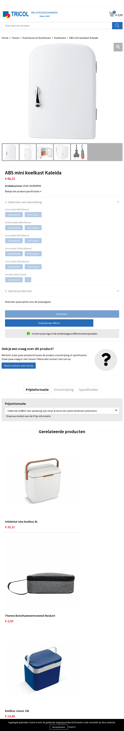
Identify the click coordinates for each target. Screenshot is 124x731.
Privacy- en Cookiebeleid (77, 698)
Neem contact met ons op (18, 365)
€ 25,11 (10, 506)
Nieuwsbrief (70, 642)
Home (5, 37)
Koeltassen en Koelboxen (37, 37)
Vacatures (69, 652)
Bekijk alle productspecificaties (23, 191)
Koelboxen (60, 37)
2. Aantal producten (18, 291)
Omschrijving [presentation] (64, 389)
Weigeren (72, 727)
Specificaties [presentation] (88, 389)
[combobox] (57, 25)
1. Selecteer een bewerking (23, 202)
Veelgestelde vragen (75, 647)
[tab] (37, 390)
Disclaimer (69, 703)
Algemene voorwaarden (77, 693)
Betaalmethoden (11, 698)
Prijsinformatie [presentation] (37, 389)
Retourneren (9, 703)
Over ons (68, 637)
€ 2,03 (69, 506)
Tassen (15, 37)
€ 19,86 (10, 581)
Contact (6, 693)
